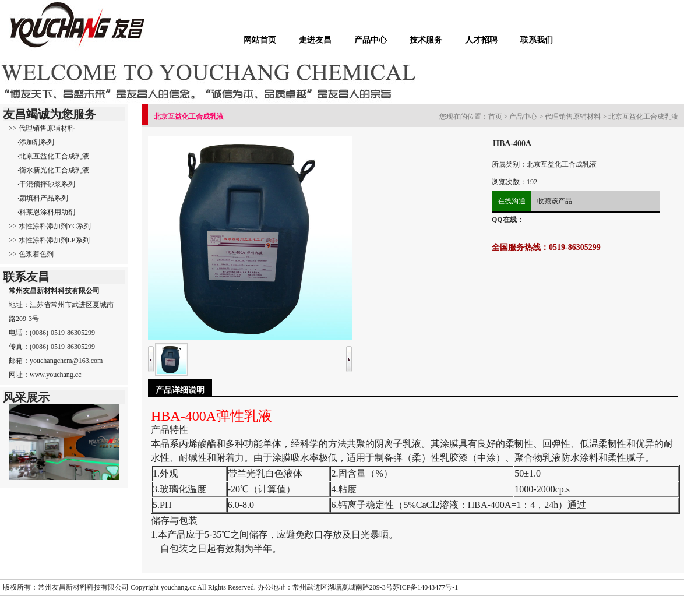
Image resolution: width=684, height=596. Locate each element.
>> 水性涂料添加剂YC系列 (50, 226)
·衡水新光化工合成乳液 (53, 170)
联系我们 (536, 39)
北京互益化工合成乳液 (643, 116)
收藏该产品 (554, 201)
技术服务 (426, 39)
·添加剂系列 (35, 142)
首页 (495, 116)
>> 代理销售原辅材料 (42, 128)
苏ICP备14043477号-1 (426, 587)
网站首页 (260, 39)
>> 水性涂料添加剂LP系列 (49, 240)
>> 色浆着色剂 (31, 254)
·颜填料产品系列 (42, 198)
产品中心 (370, 39)
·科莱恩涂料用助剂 (46, 212)
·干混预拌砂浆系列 (46, 184)
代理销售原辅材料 (573, 116)
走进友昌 (315, 39)
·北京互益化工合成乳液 (53, 156)
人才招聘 (481, 39)
